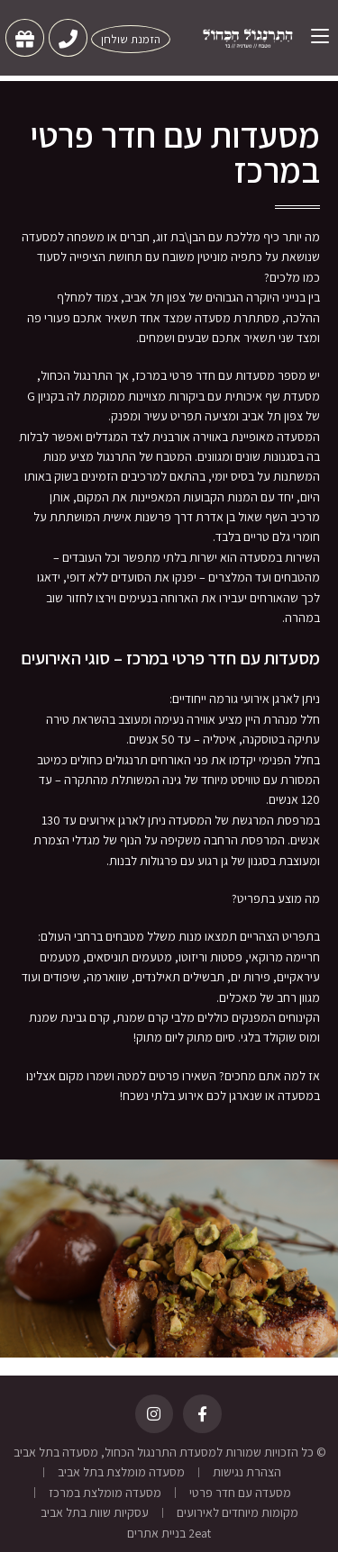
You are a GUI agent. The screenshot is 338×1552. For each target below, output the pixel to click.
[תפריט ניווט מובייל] (313, 35)
